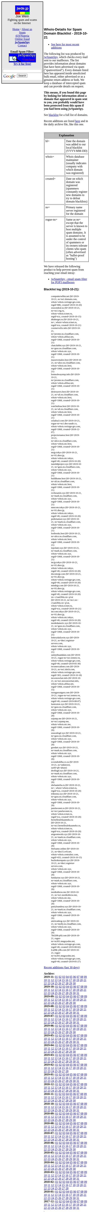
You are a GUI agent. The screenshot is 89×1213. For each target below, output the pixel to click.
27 (63, 983)
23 (48, 983)
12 (52, 980)
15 (63, 980)
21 (84, 980)
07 (78, 976)
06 (74, 976)
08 (81, 976)
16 (66, 980)
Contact (22, 45)
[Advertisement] (22, 138)
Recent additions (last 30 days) (61, 967)
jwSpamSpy (51, 57)
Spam (22, 32)
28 (67, 983)
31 (77, 993)
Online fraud (22, 38)
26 (59, 983)
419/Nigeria (22, 35)
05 (71, 976)
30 (74, 983)
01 (56, 976)
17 (70, 980)
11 (48, 980)
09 (85, 976)
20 (81, 980)
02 (60, 976)
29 (70, 983)
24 (52, 983)
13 (56, 980)
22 (45, 983)
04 (67, 976)
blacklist (53, 114)
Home (15, 29)
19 (77, 980)
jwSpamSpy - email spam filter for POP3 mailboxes (69, 280)
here (77, 121)
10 (45, 980)
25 (56, 983)
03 (63, 976)
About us (27, 29)
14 (59, 980)
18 (74, 980)
